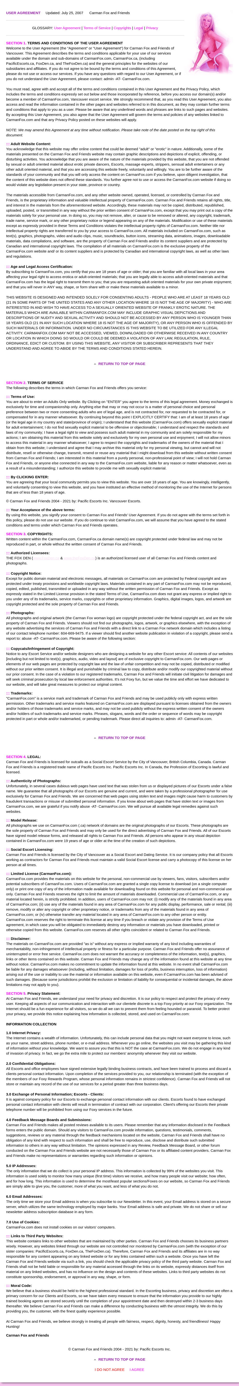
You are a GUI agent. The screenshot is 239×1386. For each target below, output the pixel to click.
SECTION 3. (16, 534)
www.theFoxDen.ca (79, 558)
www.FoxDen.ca (46, 558)
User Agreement (67, 28)
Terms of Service (97, 28)
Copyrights (122, 28)
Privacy (152, 28)
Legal (138, 28)
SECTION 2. (16, 383)
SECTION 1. (16, 43)
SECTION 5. (16, 993)
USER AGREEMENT (23, 13)
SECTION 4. (16, 757)
